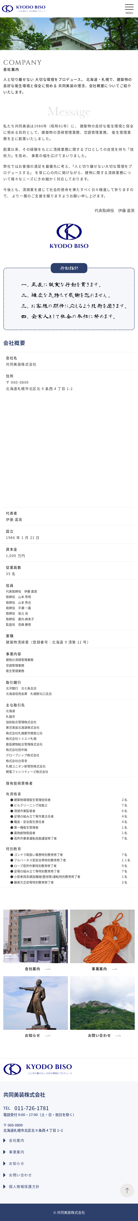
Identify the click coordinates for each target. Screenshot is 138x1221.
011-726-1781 (31, 1108)
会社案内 (16, 1140)
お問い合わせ (20, 1174)
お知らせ (16, 1163)
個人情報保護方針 (24, 1186)
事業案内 (16, 1151)
